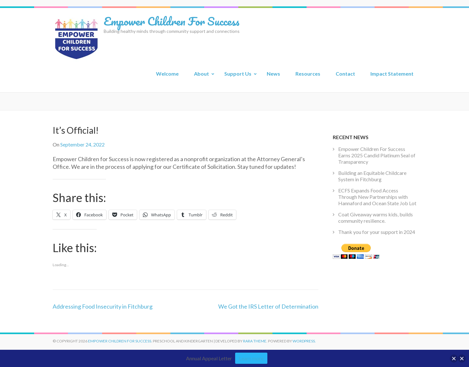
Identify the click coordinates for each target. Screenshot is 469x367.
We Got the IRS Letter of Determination (268, 306)
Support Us (237, 74)
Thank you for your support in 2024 (376, 232)
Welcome (167, 74)
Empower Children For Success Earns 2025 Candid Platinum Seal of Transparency (376, 155)
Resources (307, 74)
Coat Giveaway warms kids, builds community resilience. (375, 217)
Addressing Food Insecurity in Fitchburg (103, 306)
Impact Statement (391, 74)
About (201, 74)
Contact (345, 74)
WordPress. (304, 341)
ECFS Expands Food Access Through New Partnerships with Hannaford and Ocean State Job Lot (377, 196)
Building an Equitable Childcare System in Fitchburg (372, 176)
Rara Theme (254, 341)
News (273, 74)
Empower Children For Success (172, 21)
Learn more (251, 358)
